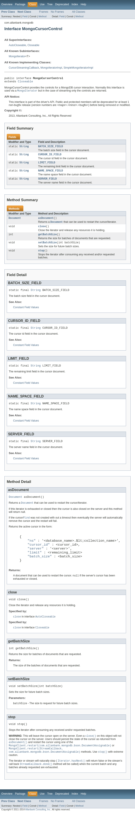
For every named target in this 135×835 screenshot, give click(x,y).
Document (15, 222)
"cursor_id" (39, 557)
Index (74, 4)
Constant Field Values (26, 314)
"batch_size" (40, 571)
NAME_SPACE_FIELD (50, 174)
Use (42, 4)
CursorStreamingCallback (24, 67)
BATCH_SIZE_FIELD (50, 148)
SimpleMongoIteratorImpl (78, 67)
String (24, 148)
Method (42, 16)
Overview (6, 4)
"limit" (35, 566)
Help (83, 4)
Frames (43, 11)
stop (41, 256)
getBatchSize (47, 239)
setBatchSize (47, 248)
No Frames (57, 11)
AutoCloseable (17, 45)
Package (20, 4)
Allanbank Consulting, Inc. (38, 831)
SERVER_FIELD (47, 182)
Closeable (33, 45)
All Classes (78, 11)
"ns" (32, 553)
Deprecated (62, 4)
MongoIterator (17, 56)
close (42, 231)
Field (25, 16)
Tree (50, 4)
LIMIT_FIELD (46, 165)
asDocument (46, 222)
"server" (36, 562)
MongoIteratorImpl (51, 67)
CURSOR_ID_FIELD (50, 157)
